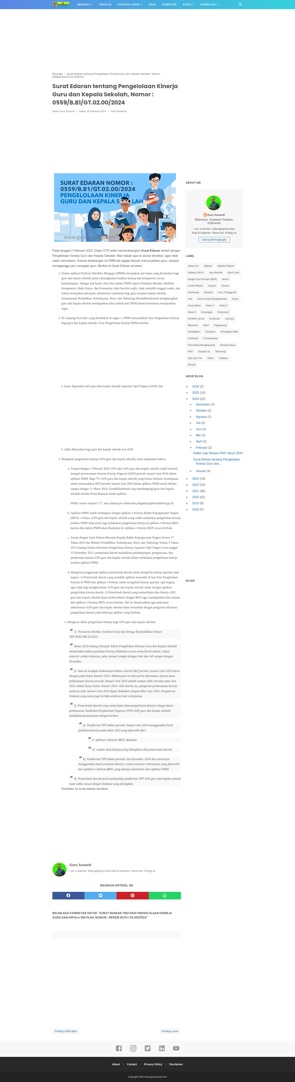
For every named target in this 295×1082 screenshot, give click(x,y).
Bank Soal (233, 272)
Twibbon (223, 358)
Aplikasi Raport (225, 265)
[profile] (214, 210)
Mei (198, 435)
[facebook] (68, 895)
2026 (196, 386)
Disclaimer (176, 1064)
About (116, 1064)
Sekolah (105, 4)
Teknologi (220, 351)
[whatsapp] (165, 895)
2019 (196, 503)
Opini (152, 4)
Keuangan (207, 312)
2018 (196, 509)
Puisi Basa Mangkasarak (201, 345)
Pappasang (220, 325)
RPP (190, 351)
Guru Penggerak (227, 292)
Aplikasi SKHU (196, 272)
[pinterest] (133, 895)
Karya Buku (194, 305)
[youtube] (176, 1051)
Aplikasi (208, 265)
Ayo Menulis (216, 272)
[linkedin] (162, 1051)
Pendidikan (194, 331)
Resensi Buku (228, 345)
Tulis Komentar (118, 111)
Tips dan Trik (195, 358)
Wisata (192, 364)
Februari (202, 447)
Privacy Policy (153, 1064)
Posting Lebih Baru (66, 1031)
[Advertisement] (147, 40)
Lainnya (229, 318)
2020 (196, 497)
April (199, 441)
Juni (199, 429)
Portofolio (193, 338)
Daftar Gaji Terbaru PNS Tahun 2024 (218, 453)
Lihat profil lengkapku (214, 239)
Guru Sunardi (67, 111)
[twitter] (100, 895)
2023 (196, 478)
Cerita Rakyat (195, 285)
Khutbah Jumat (129, 4)
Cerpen (212, 285)
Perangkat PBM (229, 331)
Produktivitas (210, 338)
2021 (196, 491)
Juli (198, 423)
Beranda (84, 4)
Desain (225, 285)
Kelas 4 (210, 305)
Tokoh (210, 358)
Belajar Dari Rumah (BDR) (202, 279)
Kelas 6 (192, 312)
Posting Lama (170, 1031)
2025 (196, 392)
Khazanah (223, 312)
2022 (196, 484)
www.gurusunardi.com (155, 1077)
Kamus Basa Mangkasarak (212, 298)
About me (193, 265)
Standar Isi (204, 351)
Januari (201, 471)
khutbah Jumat (196, 318)
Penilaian (210, 331)
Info (190, 298)
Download (208, 4)
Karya (187, 4)
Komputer (169, 4)
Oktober (201, 410)
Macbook (193, 325)
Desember (203, 404)
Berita (225, 279)
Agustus (202, 416)
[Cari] (240, 5)
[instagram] (133, 1051)
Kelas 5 (223, 305)
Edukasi (208, 292)
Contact (132, 1064)
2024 (196, 399)
